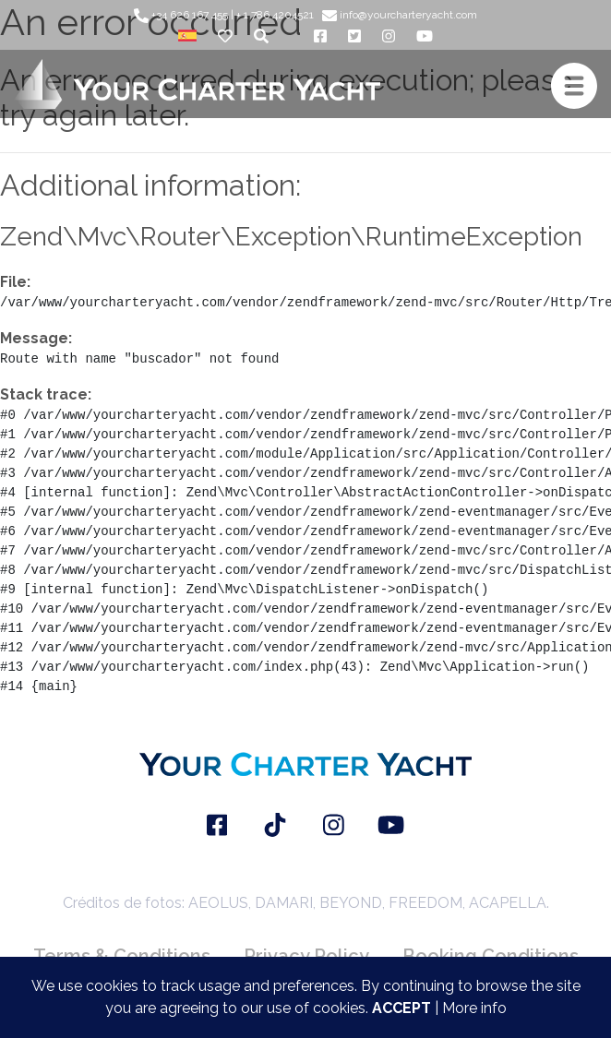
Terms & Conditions (121, 956)
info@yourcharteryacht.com (399, 14)
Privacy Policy (306, 956)
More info (474, 1008)
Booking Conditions (490, 956)
